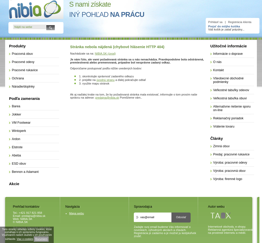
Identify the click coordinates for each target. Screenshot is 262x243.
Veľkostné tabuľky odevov (231, 90)
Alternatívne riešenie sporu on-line (231, 108)
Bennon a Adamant (25, 172)
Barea (16, 106)
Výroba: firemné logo (227, 179)
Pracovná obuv (22, 54)
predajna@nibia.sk (107, 97)
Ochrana (18, 78)
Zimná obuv (221, 146)
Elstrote (17, 147)
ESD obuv (19, 163)
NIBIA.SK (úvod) (105, 53)
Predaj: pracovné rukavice (231, 154)
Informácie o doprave (228, 54)
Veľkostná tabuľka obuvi (230, 98)
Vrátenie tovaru (223, 126)
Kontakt (218, 70)
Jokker (16, 114)
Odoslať (181, 217)
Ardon (16, 139)
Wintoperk (19, 131)
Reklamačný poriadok (228, 118)
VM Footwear (21, 122)
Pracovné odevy (23, 62)
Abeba (16, 155)
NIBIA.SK (26, 218)
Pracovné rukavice (25, 70)
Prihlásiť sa (215, 22)
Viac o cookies (25, 239)
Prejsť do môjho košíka (224, 26)
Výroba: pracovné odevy (230, 162)
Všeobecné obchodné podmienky (228, 80)
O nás (217, 62)
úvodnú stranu (105, 79)
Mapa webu (76, 213)
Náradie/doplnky (23, 86)
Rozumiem (41, 239)
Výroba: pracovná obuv (229, 171)
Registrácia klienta (239, 22)
